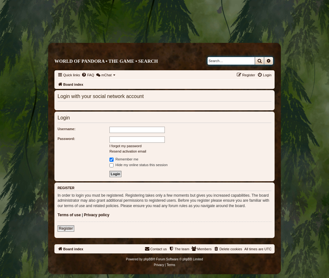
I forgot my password (125, 146)
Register (66, 228)
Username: (66, 129)
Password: (66, 139)
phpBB (148, 259)
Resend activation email (127, 151)
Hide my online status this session (138, 165)
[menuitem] (87, 75)
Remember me (123, 159)
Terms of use (69, 215)
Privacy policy (96, 215)
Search (148, 61)
